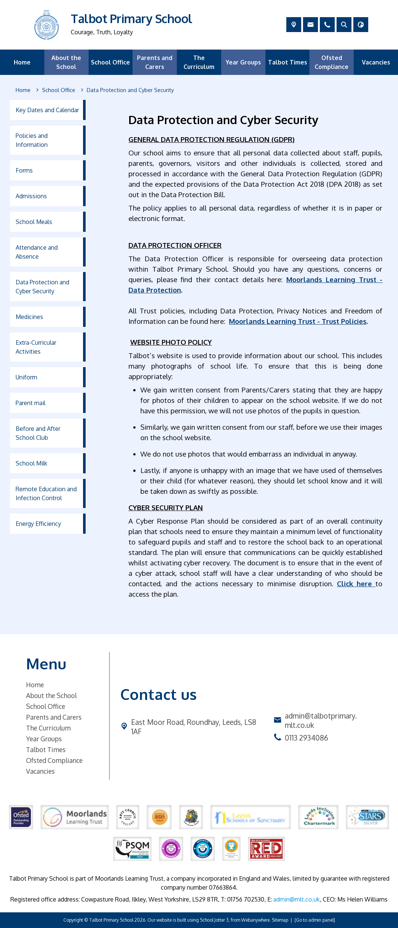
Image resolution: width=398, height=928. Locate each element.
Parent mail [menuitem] (30, 403)
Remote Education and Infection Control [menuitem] (46, 493)
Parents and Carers (54, 717)
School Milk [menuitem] (31, 463)
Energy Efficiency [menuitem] (38, 523)
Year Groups (44, 739)
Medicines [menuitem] (29, 317)
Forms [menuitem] (24, 170)
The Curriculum (48, 728)
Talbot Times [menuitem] (287, 62)
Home (35, 685)
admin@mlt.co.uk (296, 899)
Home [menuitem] (22, 62)
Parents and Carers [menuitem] (154, 62)
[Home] (23, 90)
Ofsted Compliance (54, 760)
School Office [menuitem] (110, 62)
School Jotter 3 (214, 920)
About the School (51, 695)
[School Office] (58, 90)
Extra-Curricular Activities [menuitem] (36, 347)
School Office (45, 706)
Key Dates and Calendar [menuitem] (47, 110)
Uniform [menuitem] (26, 377)
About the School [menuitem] (66, 62)
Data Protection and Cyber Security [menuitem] (42, 286)
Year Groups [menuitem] (243, 62)
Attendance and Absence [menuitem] (37, 252)
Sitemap (280, 920)
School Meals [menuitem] (34, 221)
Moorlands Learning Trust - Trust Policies (297, 321)
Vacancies (40, 771)
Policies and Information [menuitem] (32, 140)
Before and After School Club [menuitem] (38, 433)
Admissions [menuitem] (31, 196)
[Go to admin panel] (314, 920)
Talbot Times (46, 749)
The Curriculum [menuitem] (199, 62)
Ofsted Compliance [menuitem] (331, 62)
